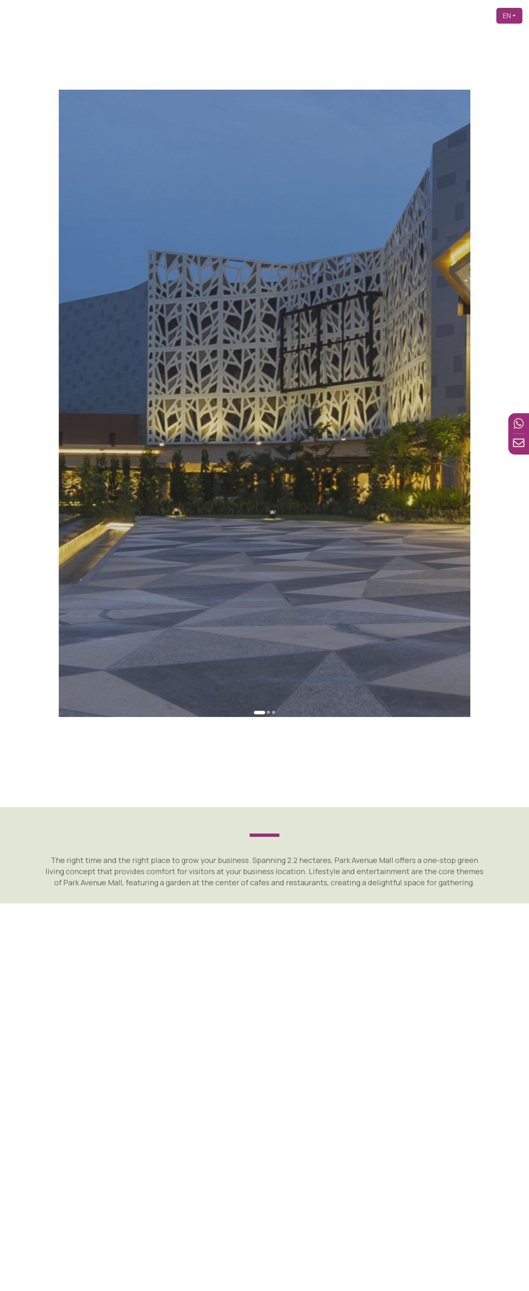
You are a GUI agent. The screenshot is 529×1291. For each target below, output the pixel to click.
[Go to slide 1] (261, 615)
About (350, 15)
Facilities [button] (416, 15)
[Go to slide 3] (270, 615)
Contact (476, 15)
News (449, 15)
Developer (318, 15)
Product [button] (378, 15)
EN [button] (507, 15)
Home (288, 15)
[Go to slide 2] (267, 615)
